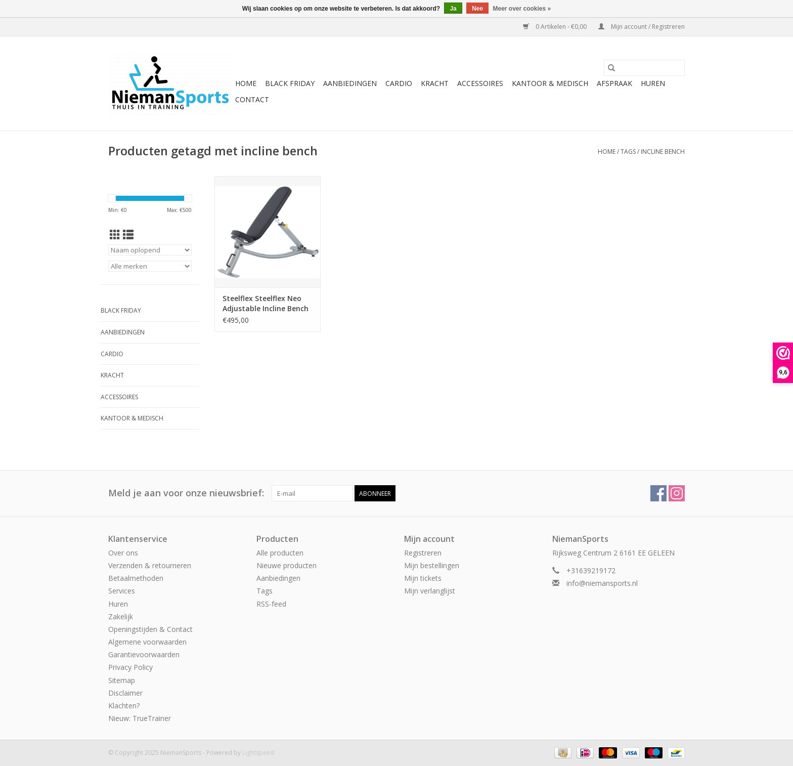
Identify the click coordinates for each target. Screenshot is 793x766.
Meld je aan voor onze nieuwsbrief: (186, 493)
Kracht (435, 83)
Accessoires (480, 83)
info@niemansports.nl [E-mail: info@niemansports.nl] (602, 583)
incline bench (663, 151)
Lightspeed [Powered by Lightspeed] (258, 752)
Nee (477, 8)
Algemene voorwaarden (147, 642)
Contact (252, 99)
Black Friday (290, 83)
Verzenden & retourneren (149, 565)
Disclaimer (125, 693)
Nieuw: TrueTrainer (139, 718)
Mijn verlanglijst (429, 590)
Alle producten (279, 553)
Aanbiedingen (350, 83)
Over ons (123, 553)
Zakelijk (120, 616)
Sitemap (121, 680)
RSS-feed (271, 604)
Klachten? (124, 705)
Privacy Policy (130, 667)
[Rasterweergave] (115, 235)
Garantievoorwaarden (144, 654)
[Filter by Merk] (150, 266)
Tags (628, 151)
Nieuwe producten (286, 565)
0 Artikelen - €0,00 (555, 26)
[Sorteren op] (150, 250)
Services (121, 590)
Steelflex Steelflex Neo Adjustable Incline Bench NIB (266, 303)
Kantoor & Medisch (550, 83)
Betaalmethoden (135, 578)
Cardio (398, 83)
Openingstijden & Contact (150, 629)
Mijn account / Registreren (641, 26)
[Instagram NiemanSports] (677, 493)
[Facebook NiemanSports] (658, 493)
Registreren (423, 553)
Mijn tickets (423, 578)
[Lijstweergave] (128, 235)
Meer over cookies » (522, 8)
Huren (653, 83)
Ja (453, 8)
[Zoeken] (644, 68)
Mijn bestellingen (431, 565)
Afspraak (614, 83)
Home (245, 83)
